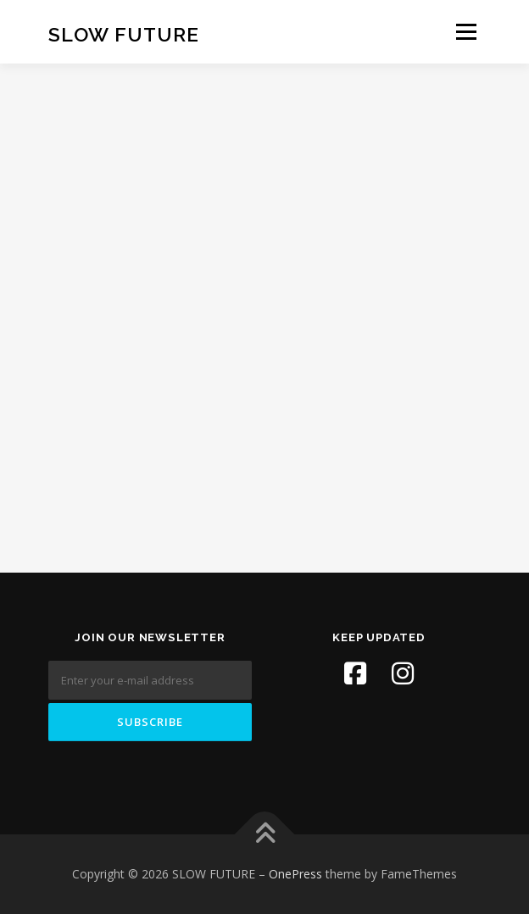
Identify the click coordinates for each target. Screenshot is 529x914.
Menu (465, 32)
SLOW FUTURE (123, 33)
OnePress (295, 874)
